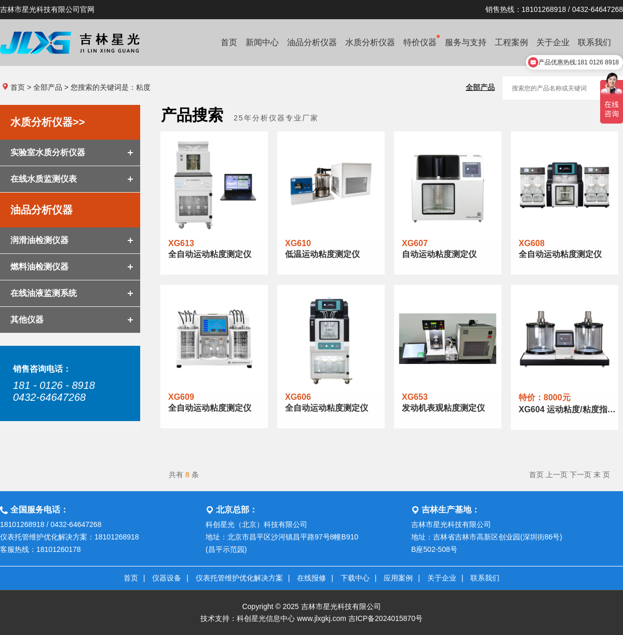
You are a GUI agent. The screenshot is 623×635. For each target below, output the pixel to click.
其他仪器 (27, 319)
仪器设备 (166, 578)
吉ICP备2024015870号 (385, 618)
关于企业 (441, 578)
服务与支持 (465, 42)
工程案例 (511, 42)
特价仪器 (421, 41)
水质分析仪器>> (47, 122)
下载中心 (355, 578)
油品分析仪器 (312, 42)
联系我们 (484, 578)
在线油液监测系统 (43, 293)
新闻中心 (262, 42)
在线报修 (311, 578)
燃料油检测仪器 (39, 266)
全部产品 (47, 87)
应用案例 (398, 578)
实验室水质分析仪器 (47, 152)
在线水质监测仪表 (43, 178)
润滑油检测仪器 (39, 240)
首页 (229, 42)
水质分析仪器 (370, 42)
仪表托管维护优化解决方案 (239, 578)
